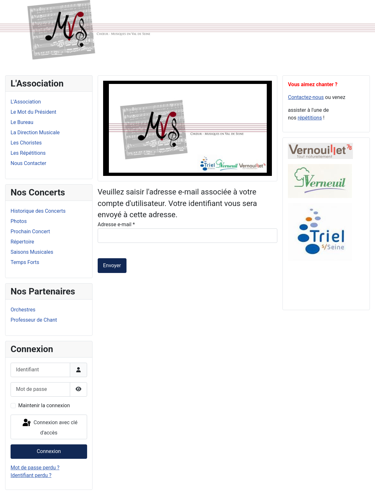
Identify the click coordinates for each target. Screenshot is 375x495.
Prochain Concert (30, 231)
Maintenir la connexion (44, 405)
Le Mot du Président (33, 112)
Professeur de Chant (34, 320)
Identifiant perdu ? (31, 475)
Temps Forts (25, 262)
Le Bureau (22, 122)
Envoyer (112, 265)
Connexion (49, 451)
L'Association (26, 102)
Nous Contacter (28, 163)
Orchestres (23, 310)
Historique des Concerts (38, 211)
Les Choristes (26, 143)
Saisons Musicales (32, 252)
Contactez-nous (306, 97)
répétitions (310, 118)
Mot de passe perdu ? (35, 468)
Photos (19, 221)
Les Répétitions (28, 153)
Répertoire (22, 242)
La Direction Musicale (35, 132)
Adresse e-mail (116, 224)
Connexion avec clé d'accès (49, 427)
